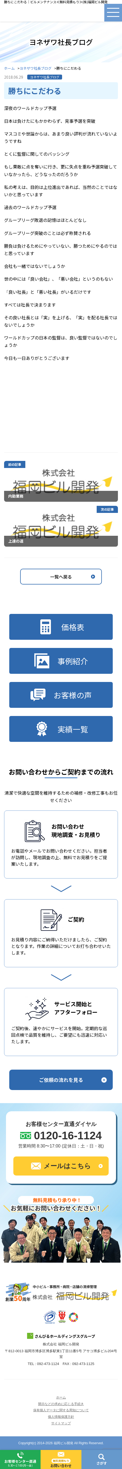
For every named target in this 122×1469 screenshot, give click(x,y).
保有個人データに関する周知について (61, 1410)
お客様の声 (61, 694)
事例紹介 (61, 660)
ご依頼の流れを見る (61, 1079)
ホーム (9, 68)
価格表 (61, 626)
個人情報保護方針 (61, 1417)
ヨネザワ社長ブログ (35, 68)
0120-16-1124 (68, 1135)
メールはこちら (61, 1166)
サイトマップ (61, 1423)
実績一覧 (61, 728)
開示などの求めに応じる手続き (61, 1404)
